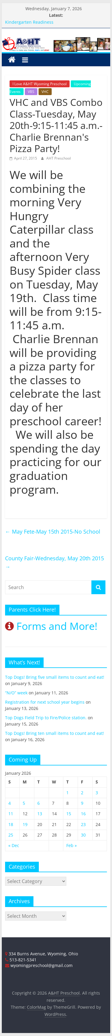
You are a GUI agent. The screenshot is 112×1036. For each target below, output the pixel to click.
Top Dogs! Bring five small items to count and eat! (54, 677)
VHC (45, 91)
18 (10, 824)
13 (39, 813)
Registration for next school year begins (45, 702)
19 (25, 824)
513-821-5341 (20, 960)
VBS (31, 91)
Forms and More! (51, 626)
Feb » (71, 845)
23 (83, 824)
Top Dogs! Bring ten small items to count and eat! (54, 733)
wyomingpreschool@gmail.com (39, 965)
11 (10, 813)
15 (68, 813)
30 (83, 835)
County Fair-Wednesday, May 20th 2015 (54, 562)
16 (83, 813)
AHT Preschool (58, 158)
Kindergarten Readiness (29, 22)
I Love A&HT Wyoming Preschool (40, 83)
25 (10, 835)
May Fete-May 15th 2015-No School (52, 531)
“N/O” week (16, 693)
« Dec (13, 845)
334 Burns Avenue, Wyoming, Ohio (41, 954)
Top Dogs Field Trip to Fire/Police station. (46, 717)
